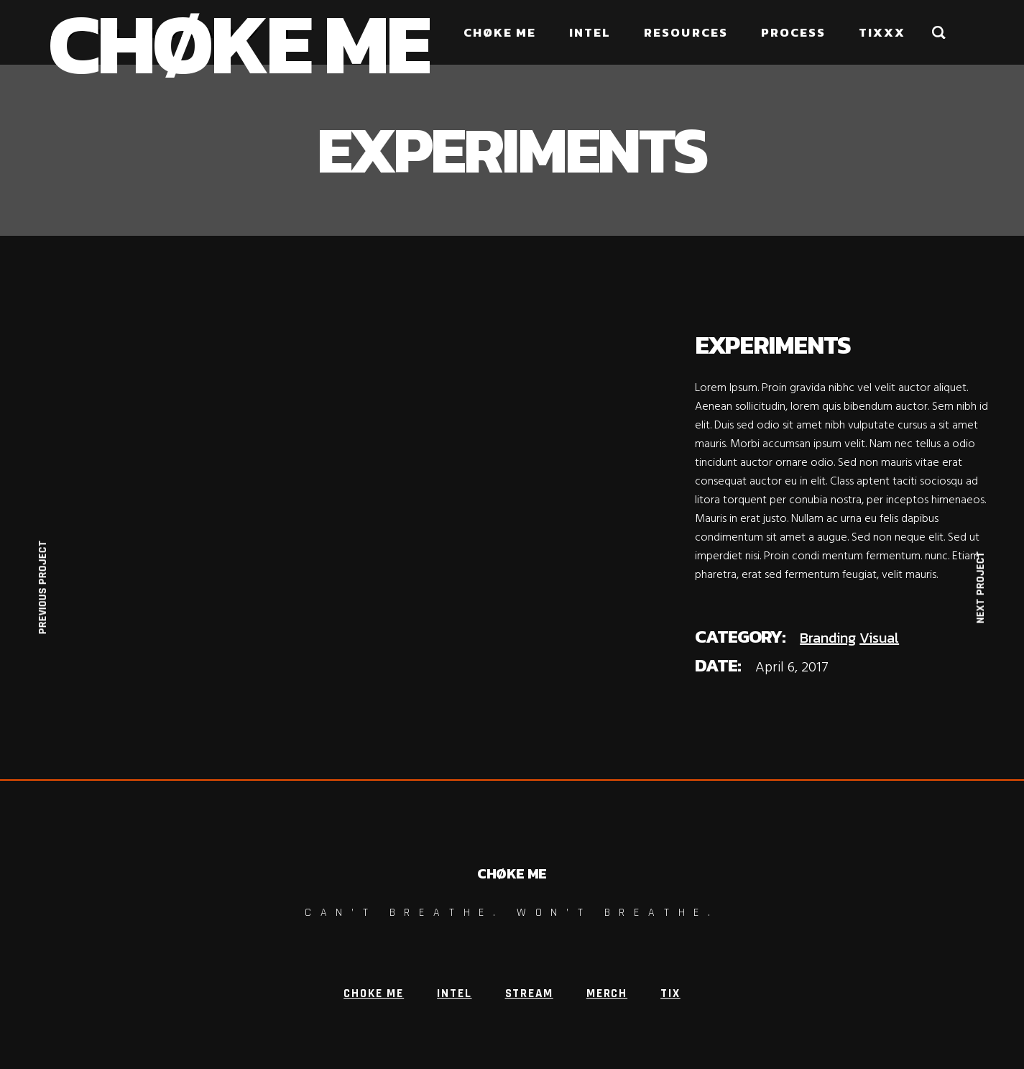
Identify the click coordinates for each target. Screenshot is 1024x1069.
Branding (828, 637)
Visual (879, 637)
